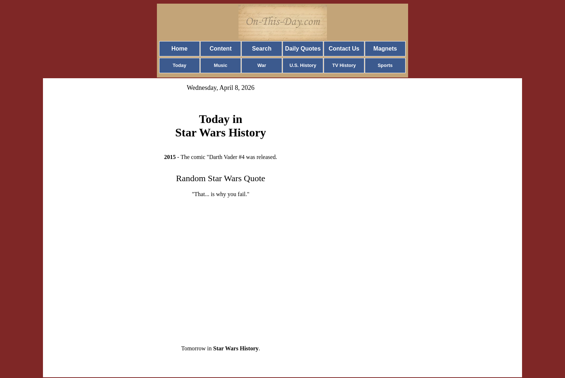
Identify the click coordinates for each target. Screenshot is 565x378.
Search (261, 48)
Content (221, 48)
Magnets (385, 48)
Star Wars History (236, 348)
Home (179, 48)
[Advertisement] (220, 265)
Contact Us (344, 48)
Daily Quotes (303, 48)
